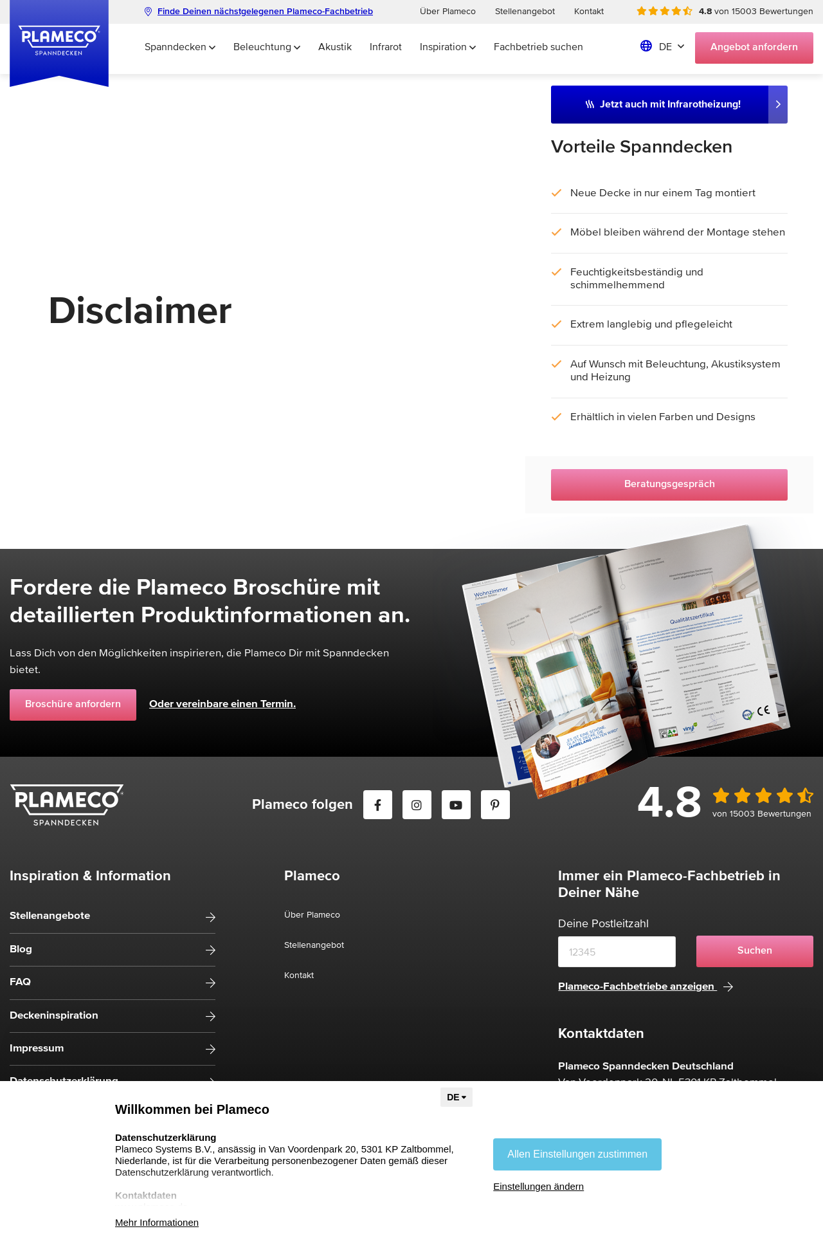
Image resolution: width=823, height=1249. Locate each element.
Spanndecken (180, 47)
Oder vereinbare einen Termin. (222, 704)
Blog (21, 949)
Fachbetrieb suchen (538, 47)
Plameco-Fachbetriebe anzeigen (645, 986)
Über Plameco (448, 11)
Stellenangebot (525, 11)
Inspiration (448, 47)
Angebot (754, 47)
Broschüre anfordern (73, 704)
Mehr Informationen (157, 1222)
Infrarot (386, 47)
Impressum (37, 1048)
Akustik (335, 47)
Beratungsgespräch (669, 484)
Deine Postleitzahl (603, 924)
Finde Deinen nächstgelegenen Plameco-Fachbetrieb (259, 11)
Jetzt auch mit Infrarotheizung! (663, 104)
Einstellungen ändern (538, 1186)
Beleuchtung (266, 47)
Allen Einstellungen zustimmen (577, 1154)
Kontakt (589, 11)
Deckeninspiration (54, 1015)
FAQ (20, 982)
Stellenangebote (50, 916)
